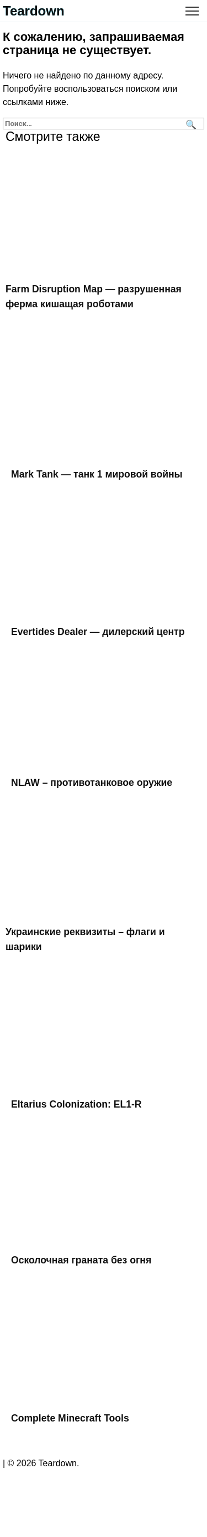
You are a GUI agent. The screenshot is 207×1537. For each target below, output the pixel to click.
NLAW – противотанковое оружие (91, 782)
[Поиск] (189, 123)
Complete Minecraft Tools (70, 1418)
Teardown (34, 10)
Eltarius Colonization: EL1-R (76, 1104)
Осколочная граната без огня (81, 1259)
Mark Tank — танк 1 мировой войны (97, 474)
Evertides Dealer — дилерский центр (97, 631)
